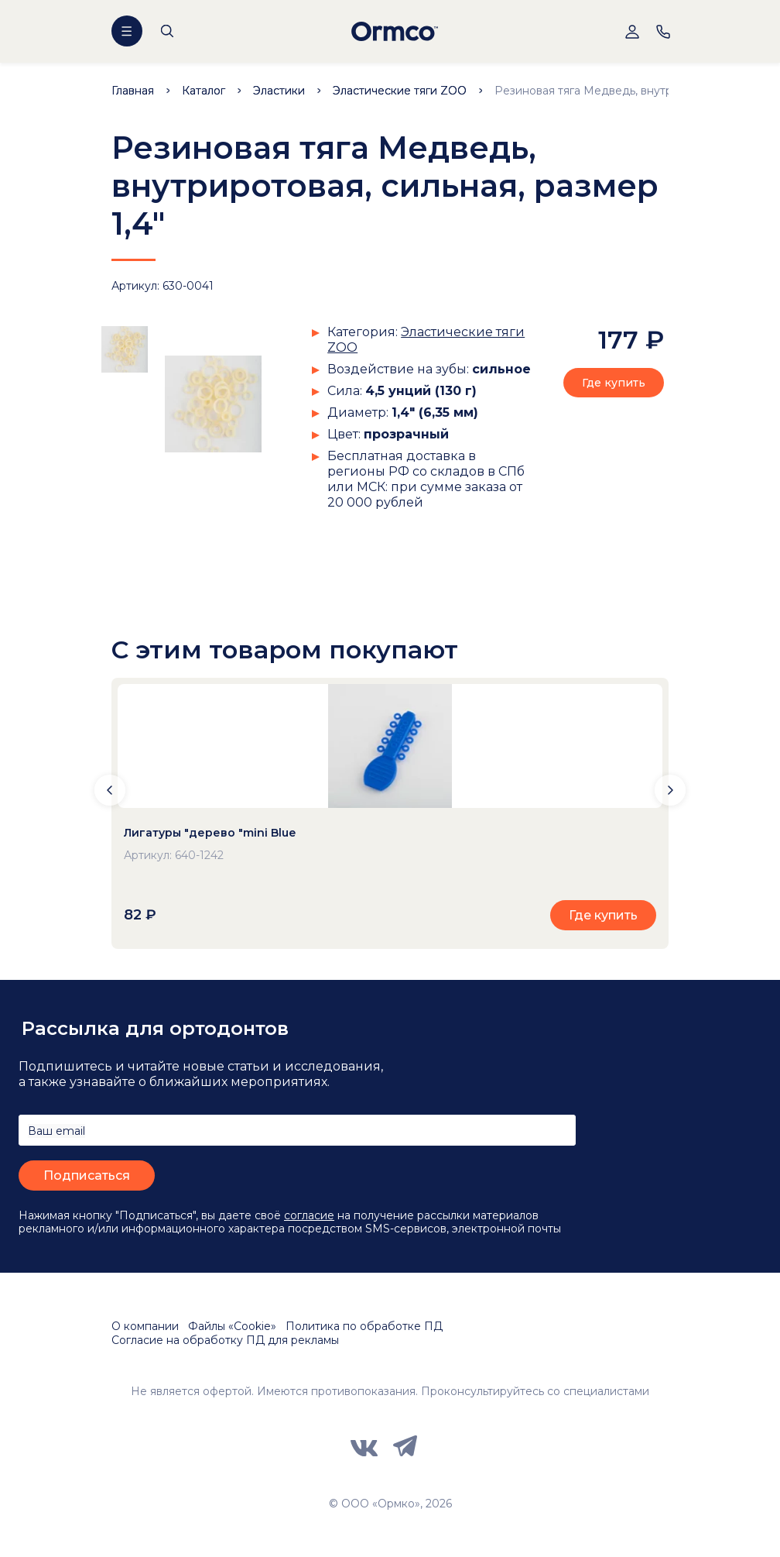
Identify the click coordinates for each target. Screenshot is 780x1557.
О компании (145, 1326)
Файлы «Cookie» (232, 1326)
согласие (309, 1215)
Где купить (613, 383)
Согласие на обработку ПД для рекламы (225, 1340)
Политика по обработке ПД (364, 1326)
